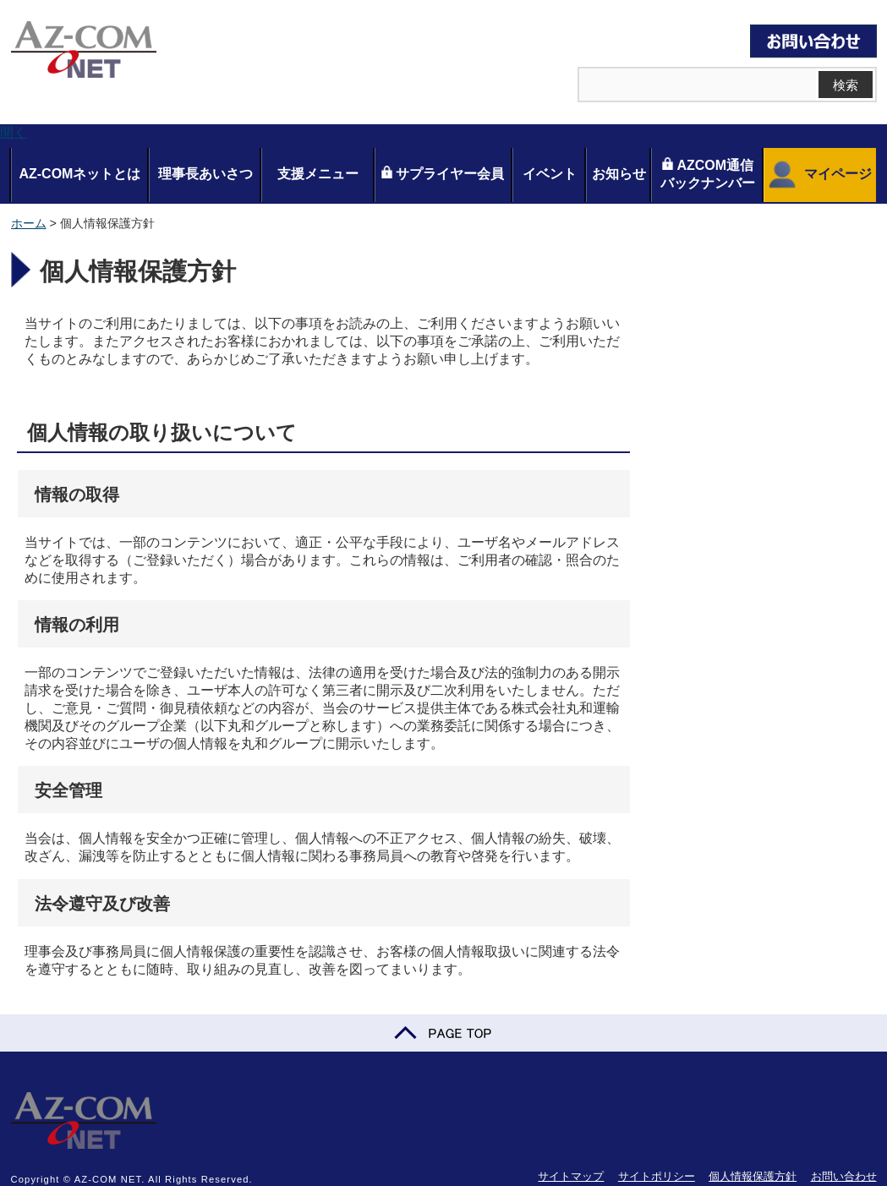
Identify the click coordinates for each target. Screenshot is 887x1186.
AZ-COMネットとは (79, 174)
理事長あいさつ (205, 174)
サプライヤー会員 (442, 173)
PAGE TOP (443, 1033)
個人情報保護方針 (753, 1176)
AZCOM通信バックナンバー (707, 173)
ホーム (29, 223)
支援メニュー (318, 174)
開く (13, 132)
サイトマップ (571, 1176)
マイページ (818, 175)
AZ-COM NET (83, 50)
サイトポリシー (656, 1176)
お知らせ (619, 174)
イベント (550, 174)
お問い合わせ (844, 1176)
